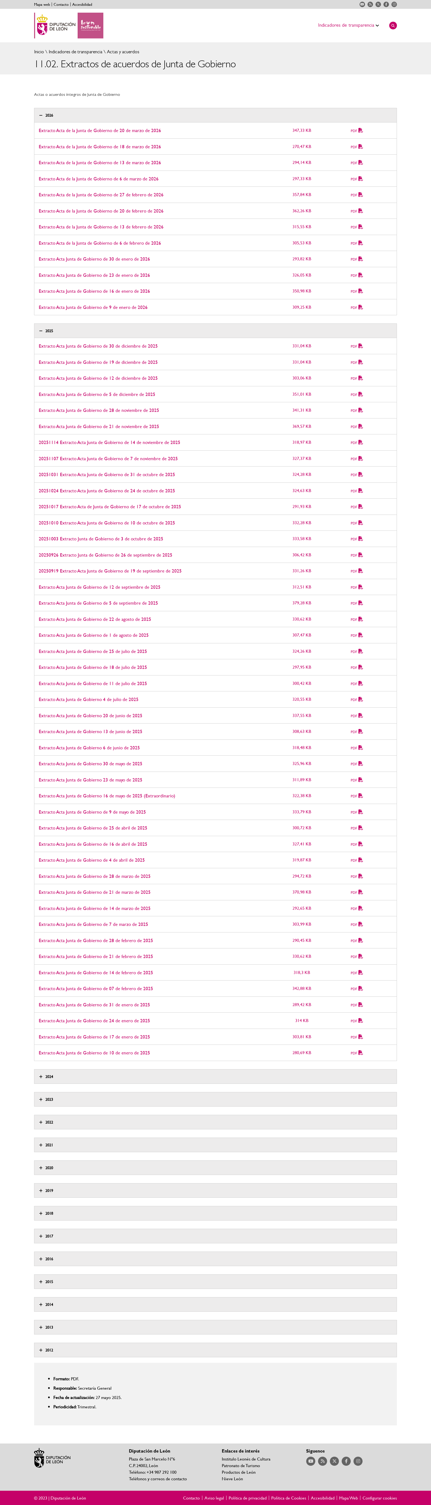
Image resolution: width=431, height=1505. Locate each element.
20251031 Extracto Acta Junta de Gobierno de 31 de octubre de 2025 (107, 474)
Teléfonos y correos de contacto (158, 1478)
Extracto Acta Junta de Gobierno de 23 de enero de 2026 (94, 275)
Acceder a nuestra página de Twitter (378, 4)
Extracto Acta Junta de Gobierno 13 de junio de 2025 (90, 731)
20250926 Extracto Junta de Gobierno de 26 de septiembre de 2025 (105, 554)
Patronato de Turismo (241, 1465)
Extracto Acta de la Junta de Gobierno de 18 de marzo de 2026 (100, 146)
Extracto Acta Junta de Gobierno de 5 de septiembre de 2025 (98, 602)
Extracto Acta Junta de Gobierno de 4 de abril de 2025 (92, 859)
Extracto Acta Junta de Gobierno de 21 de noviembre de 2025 (99, 426)
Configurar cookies (380, 1498)
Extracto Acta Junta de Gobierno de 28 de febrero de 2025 (96, 940)
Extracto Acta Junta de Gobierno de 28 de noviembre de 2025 (99, 410)
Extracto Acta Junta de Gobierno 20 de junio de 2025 (90, 715)
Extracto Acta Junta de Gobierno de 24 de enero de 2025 (94, 1020)
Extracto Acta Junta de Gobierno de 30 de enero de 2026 (94, 258)
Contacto (61, 4)
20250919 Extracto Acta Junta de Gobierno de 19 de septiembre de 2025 (110, 570)
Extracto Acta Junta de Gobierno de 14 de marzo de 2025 (95, 908)
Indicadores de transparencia (75, 51)
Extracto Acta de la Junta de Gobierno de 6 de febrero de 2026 (100, 242)
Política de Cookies (288, 1498)
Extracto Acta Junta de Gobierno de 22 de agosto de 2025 (95, 619)
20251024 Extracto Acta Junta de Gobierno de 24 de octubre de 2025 (107, 490)
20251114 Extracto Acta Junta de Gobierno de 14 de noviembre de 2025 (109, 442)
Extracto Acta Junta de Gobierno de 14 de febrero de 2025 (96, 972)
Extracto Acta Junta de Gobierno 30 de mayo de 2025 (90, 763)
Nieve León (232, 1478)
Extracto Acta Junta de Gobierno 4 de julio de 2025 (89, 699)
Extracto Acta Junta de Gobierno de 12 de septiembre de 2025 (100, 586)
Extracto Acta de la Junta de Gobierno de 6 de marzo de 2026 (99, 178)
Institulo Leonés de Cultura (246, 1459)
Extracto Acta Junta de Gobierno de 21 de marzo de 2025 (95, 892)
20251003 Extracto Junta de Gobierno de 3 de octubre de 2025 (101, 538)
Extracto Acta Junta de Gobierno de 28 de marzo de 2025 (95, 876)
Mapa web (42, 4)
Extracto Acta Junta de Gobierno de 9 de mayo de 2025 (92, 811)
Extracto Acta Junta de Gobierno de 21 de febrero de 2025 (96, 956)
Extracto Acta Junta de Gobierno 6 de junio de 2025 (89, 747)
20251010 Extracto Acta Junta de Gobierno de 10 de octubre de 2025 (107, 522)
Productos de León (239, 1472)
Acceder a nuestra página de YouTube (362, 4)
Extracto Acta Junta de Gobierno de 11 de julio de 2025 (93, 683)
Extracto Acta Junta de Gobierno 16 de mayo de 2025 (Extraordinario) (107, 795)
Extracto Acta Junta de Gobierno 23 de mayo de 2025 (90, 779)
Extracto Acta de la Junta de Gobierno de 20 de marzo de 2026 (100, 130)
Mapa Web (348, 1498)
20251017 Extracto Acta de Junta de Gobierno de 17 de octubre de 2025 (110, 506)
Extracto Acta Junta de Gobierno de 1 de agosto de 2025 (94, 635)
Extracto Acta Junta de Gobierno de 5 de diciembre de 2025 (97, 394)
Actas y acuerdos (122, 51)
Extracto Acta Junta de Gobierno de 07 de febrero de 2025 (96, 988)
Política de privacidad (248, 1498)
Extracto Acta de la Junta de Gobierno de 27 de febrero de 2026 (101, 194)
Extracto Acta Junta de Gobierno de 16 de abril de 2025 (93, 844)
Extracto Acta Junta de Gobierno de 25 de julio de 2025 (93, 651)
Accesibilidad (82, 4)
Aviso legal (214, 1498)
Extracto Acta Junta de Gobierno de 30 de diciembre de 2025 (98, 345)
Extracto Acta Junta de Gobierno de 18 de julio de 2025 (93, 667)
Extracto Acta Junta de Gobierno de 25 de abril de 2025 (93, 827)
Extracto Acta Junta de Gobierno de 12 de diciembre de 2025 (98, 378)
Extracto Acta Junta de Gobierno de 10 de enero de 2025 (94, 1052)
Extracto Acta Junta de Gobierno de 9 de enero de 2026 (93, 307)
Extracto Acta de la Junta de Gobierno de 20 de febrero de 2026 (101, 210)
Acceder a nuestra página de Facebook (386, 4)
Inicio (39, 51)
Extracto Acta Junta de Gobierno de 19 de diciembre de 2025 (98, 362)
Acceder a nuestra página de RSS (370, 4)
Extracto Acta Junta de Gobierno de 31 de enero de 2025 (94, 1004)
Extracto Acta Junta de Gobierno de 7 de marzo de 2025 (93, 924)
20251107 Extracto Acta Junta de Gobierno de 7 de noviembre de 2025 (108, 458)
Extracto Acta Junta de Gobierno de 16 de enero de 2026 (94, 290)
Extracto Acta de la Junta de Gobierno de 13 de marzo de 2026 (100, 162)
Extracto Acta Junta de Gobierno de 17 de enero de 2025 (94, 1036)
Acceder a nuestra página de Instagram (394, 4)
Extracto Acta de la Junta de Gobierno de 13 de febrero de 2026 (101, 226)
